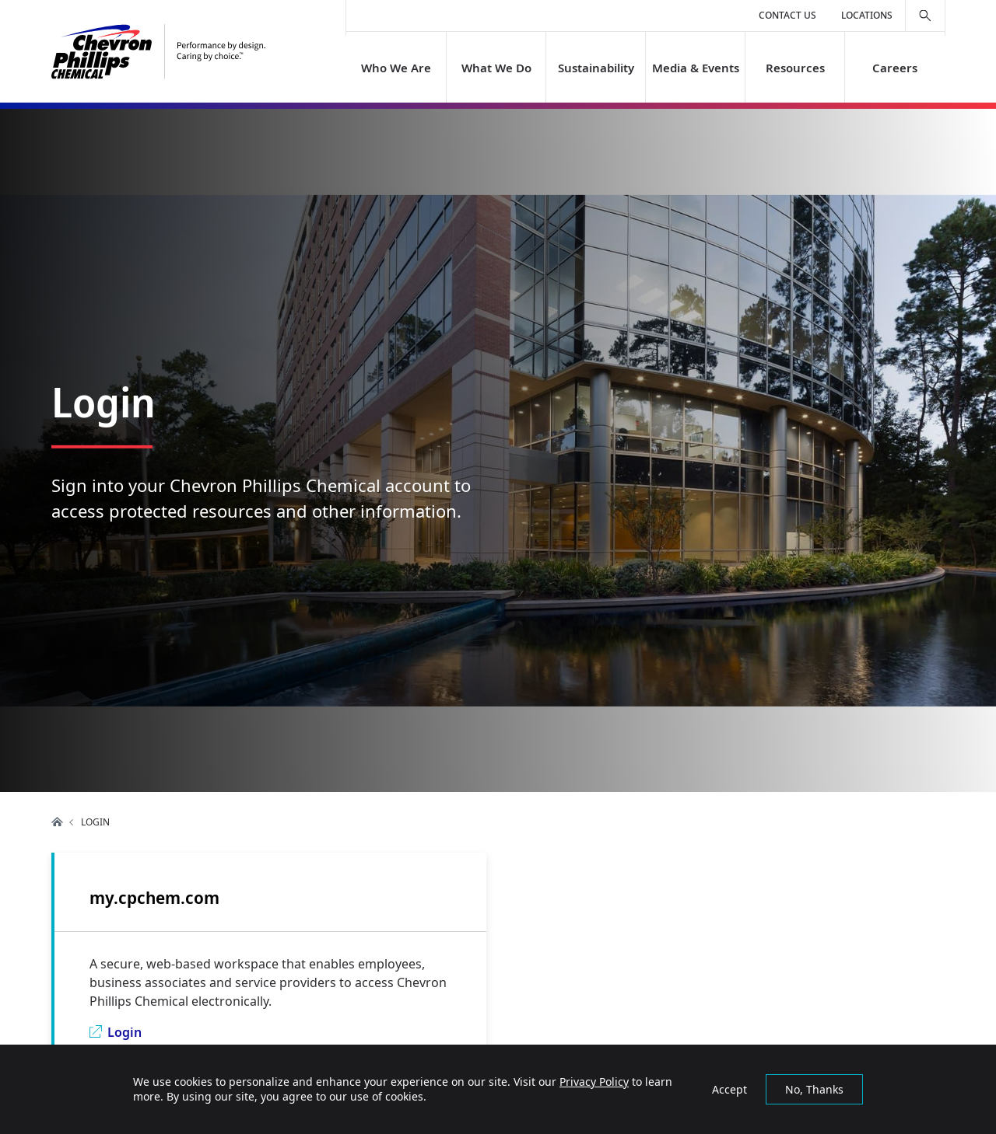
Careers (894, 67)
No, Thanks (814, 1089)
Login (124, 1032)
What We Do (496, 67)
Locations (867, 15)
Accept (729, 1089)
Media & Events (695, 67)
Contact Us (787, 15)
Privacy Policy (594, 1081)
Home (57, 821)
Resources (795, 67)
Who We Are (396, 67)
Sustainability (595, 67)
